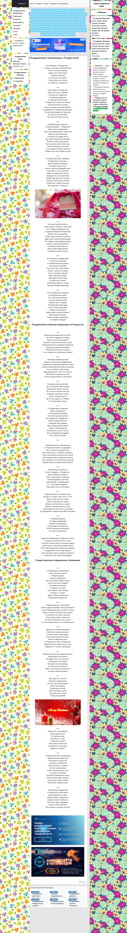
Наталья (101, 46)
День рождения (70, 3)
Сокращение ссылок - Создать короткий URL (24, 43)
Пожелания (22, 16)
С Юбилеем (101, 12)
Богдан (94, 31)
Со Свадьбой (23, 81)
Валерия (103, 51)
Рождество (46, 3)
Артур (105, 21)
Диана (94, 53)
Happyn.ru (27, 3)
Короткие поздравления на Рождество (60, 895)
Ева (107, 49)
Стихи (20, 35)
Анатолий (95, 26)
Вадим (106, 31)
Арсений (104, 28)
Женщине (21, 64)
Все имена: (96, 36)
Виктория (101, 49)
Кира (107, 46)
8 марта (53, 3)
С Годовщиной (23, 78)
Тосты (20, 32)
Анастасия (100, 44)
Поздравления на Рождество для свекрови (45, 902)
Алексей (103, 26)
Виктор (100, 31)
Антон (94, 21)
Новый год (38, 3)
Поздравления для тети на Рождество (61, 902)
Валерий (95, 33)
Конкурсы (22, 28)
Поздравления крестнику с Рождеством (45, 895)
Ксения (94, 46)
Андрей (95, 23)
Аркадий (101, 23)
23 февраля (61, 3)
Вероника (95, 51)
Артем (99, 21)
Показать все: (23, 66)
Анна (94, 44)
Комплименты (23, 22)
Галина (94, 49)
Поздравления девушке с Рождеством (77, 895)
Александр (96, 28)
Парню (28, 64)
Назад (82, 880)
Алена (107, 44)
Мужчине (21, 61)
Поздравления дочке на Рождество (77, 902)
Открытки (22, 19)
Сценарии (22, 25)
